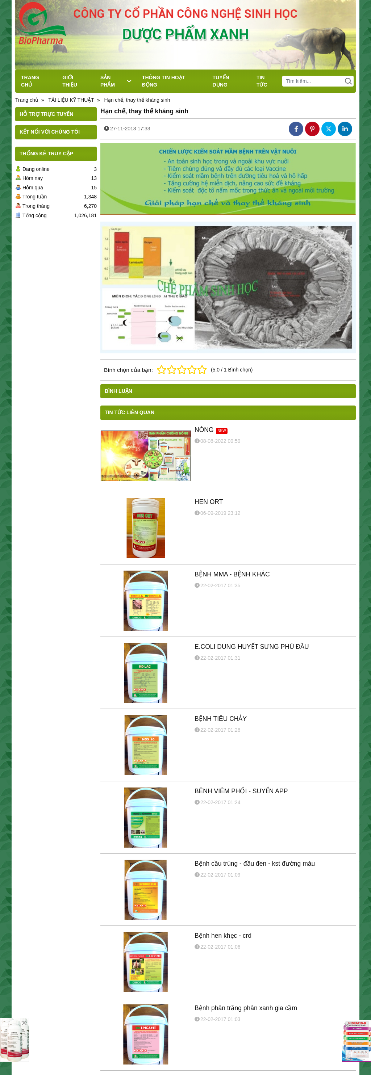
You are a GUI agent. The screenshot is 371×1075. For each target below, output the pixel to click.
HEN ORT (209, 501)
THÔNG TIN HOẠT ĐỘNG (163, 81)
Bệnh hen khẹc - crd (223, 935)
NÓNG (204, 429)
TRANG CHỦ (30, 81)
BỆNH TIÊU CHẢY (221, 718)
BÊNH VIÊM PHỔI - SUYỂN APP (241, 791)
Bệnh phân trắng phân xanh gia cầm (246, 1008)
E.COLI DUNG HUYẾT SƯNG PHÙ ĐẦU (252, 646)
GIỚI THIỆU (69, 81)
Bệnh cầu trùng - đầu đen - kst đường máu (255, 863)
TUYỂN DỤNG (221, 81)
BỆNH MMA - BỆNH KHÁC (232, 574)
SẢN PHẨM (115, 81)
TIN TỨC (262, 81)
